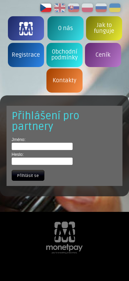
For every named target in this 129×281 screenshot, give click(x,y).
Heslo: (18, 154)
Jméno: (18, 140)
